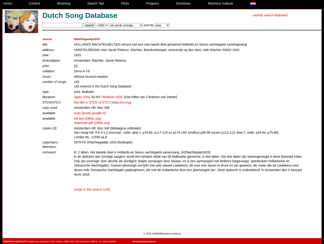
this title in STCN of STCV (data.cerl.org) (102, 102)
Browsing (63, 3)
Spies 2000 (82, 97)
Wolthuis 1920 (112, 97)
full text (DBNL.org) (87, 118)
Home (7, 3)
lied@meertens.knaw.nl (144, 241)
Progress (152, 3)
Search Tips (95, 3)
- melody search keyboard (269, 15)
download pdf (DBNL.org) (92, 123)
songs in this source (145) (92, 189)
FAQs (125, 3)
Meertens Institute (220, 3)
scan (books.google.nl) (90, 113)
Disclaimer (183, 3)
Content (34, 3)
